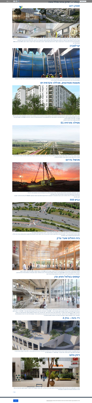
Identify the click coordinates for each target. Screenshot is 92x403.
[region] (46, 400)
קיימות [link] (49, 5)
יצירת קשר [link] (73, 1)
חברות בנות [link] (69, 5)
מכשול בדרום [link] (73, 159)
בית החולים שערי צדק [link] (68, 238)
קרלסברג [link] (75, 45)
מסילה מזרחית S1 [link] (70, 122)
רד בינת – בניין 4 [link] (71, 318)
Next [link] (13, 392)
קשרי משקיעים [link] (55, 5)
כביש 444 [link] (75, 199)
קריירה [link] (77, 1)
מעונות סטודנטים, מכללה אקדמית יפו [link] (60, 82)
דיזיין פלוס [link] (74, 355)
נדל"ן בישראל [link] (83, 1)
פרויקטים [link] (63, 5)
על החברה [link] (81, 5)
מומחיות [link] (76, 5)
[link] (14, 1)
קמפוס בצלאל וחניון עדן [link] (67, 276)
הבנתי (16, 400)
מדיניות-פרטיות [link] (49, 400)
